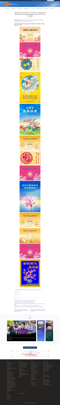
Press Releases (33, 376)
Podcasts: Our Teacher (46, 383)
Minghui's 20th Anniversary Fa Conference (11, 390)
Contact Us (8, 394)
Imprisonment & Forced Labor (23, 370)
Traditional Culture (33, 382)
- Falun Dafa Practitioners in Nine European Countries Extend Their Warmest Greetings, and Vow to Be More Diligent (29, 304)
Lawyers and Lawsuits (46, 369)
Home (26, 10)
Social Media (8, 399)
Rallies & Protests (33, 364)
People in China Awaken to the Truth (48, 365)
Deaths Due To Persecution (22, 366)
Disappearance (21, 371)
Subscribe (8, 398)
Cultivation (13, 8)
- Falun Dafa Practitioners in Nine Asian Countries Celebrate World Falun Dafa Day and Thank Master (28, 306)
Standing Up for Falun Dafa (11, 377)
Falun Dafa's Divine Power (10, 379)
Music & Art (32, 383)
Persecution (20, 8)
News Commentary (33, 378)
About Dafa (7, 8)
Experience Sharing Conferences (11, 383)
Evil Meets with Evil (46, 364)
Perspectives (8, 388)
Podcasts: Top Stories (46, 379)
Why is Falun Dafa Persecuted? (23, 364)
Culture (33, 8)
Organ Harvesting (21, 369)
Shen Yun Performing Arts (34, 371)
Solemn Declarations (46, 370)
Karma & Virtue (39, 8)
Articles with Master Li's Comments (12, 386)
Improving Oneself (9, 373)
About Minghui (9, 396)
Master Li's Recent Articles (46, 376)
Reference (46, 8)
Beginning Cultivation (10, 372)
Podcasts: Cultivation (46, 380)
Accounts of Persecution (22, 365)
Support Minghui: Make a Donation (30, 347)
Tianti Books (39, 0)
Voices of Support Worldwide (35, 365)
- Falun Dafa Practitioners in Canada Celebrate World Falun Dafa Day (24, 302)
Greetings (33, 10)
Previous (15, 308)
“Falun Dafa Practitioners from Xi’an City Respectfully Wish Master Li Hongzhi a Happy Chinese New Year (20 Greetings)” (38, 310)
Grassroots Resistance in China (47, 366)
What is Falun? (9, 366)
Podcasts (51, 8)
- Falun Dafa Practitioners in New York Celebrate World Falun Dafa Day (24, 301)
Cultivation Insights (9, 387)
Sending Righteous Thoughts (11, 382)
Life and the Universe (34, 385)
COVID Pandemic (33, 379)
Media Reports (33, 375)
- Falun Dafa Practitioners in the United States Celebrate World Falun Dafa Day (25, 300)
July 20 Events (33, 369)
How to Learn (9, 365)
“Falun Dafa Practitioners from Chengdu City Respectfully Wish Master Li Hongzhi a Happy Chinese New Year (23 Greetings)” (21, 310)
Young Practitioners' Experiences (11, 378)
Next (31, 308)
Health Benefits (9, 364)
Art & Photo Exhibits (34, 370)
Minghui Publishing (35, 0)
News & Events (26, 8)
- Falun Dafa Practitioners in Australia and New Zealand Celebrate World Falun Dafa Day (26, 305)
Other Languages (44, 0)
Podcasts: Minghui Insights (46, 384)
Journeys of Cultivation (10, 374)
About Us (7, 393)
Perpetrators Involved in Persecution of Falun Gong (24, 375)
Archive (8, 397)
